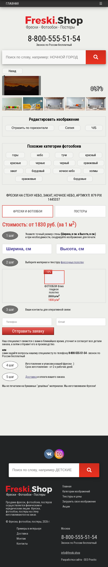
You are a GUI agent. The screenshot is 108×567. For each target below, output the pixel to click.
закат (13, 210)
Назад (12, 71)
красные (15, 202)
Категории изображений (76, 491)
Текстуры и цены (72, 496)
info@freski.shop (70, 552)
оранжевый (91, 202)
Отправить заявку (28, 370)
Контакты (22, 543)
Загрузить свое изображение (79, 501)
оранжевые (29, 218)
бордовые (80, 218)
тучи (64, 195)
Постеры (80, 251)
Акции (66, 506)
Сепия (69, 167)
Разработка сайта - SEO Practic (79, 559)
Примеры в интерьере (29, 528)
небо (40, 195)
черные (40, 202)
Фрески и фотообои (27, 251)
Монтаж (21, 538)
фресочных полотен (72, 301)
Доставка (31, 416)
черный (64, 202)
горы (15, 195)
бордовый (38, 210)
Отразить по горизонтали (30, 167)
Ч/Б (94, 167)
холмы (93, 210)
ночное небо (67, 210)
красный (90, 195)
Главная (12, 3)
